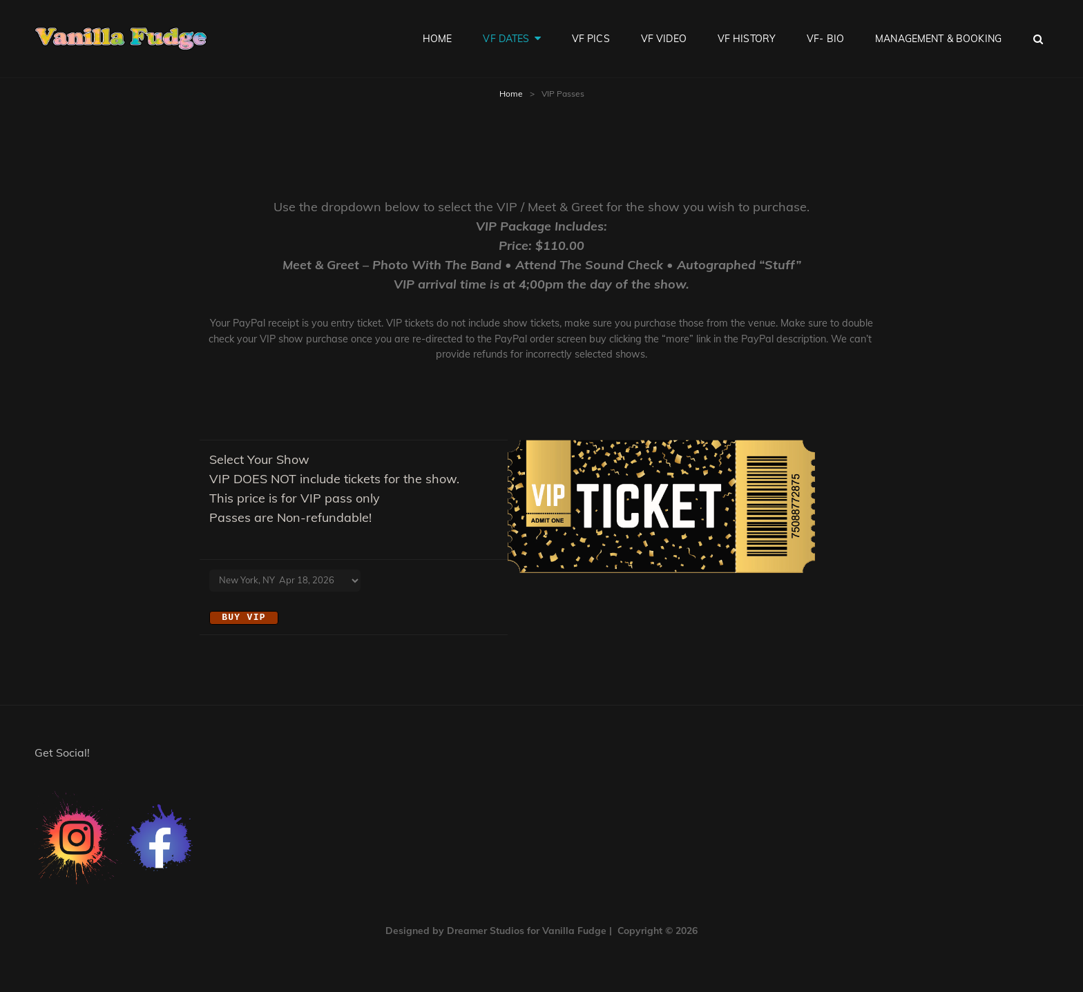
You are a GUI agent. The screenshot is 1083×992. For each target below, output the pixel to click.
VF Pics (591, 38)
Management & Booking (938, 38)
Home (437, 38)
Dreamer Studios (485, 930)
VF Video (664, 38)
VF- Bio (825, 38)
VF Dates (506, 38)
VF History (747, 38)
